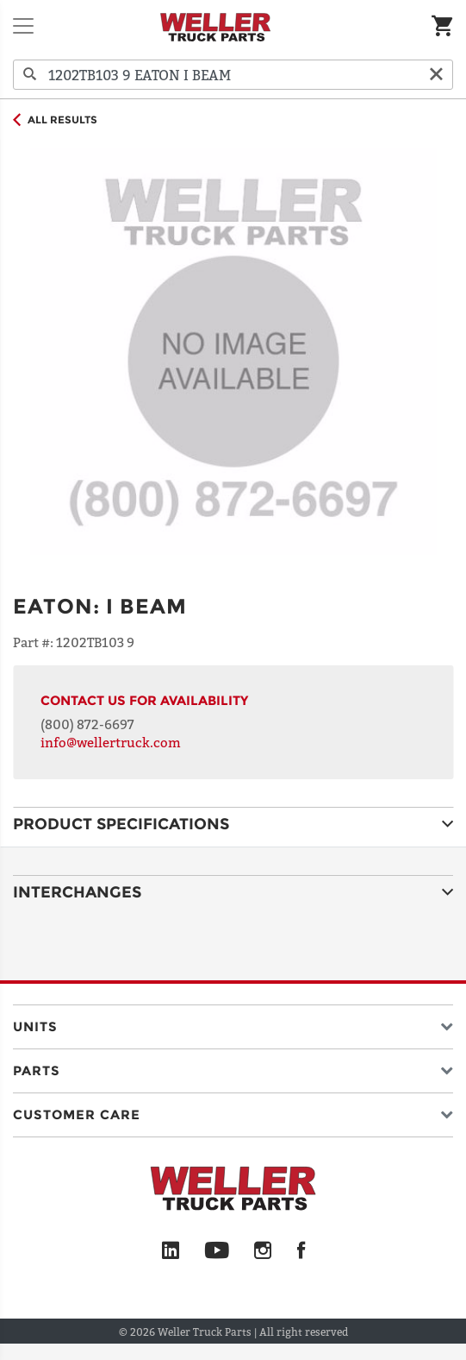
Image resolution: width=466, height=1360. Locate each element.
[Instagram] (263, 1251)
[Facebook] (301, 1251)
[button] (233, 1023)
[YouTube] (216, 1251)
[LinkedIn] (170, 1251)
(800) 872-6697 (87, 724)
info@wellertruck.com (110, 742)
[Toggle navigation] (23, 25)
